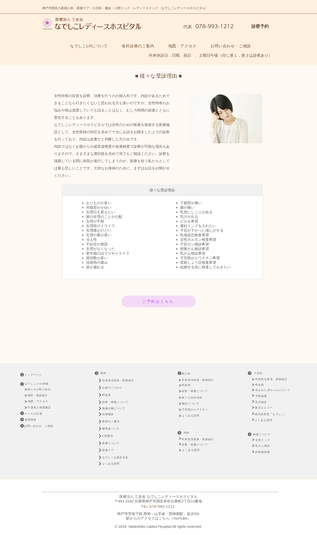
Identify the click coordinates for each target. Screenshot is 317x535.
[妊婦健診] (110, 414)
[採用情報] (31, 420)
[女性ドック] (269, 440)
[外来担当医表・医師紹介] (119, 380)
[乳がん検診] (263, 446)
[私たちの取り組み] (40, 389)
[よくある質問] (113, 464)
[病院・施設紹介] (38, 395)
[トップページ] (37, 375)
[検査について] (262, 434)
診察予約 (260, 26)
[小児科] (258, 373)
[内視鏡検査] (263, 452)
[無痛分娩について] (118, 408)
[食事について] (113, 443)
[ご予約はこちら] (158, 301)
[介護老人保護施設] (40, 407)
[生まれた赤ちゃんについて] (274, 390)
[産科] (104, 373)
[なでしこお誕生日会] (118, 457)
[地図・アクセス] (38, 401)
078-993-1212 (214, 26)
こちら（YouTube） (175, 518)
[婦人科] (190, 373)
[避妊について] (192, 404)
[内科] (187, 433)
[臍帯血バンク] (113, 429)
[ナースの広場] (34, 414)
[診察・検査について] (118, 402)
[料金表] (108, 395)
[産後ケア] (110, 450)
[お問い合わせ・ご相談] (39, 426)
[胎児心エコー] (265, 408)
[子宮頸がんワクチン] (195, 410)
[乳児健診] (262, 402)
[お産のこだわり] (119, 387)
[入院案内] (109, 436)
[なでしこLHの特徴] (40, 384)
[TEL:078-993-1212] (158, 506)
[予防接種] (262, 396)
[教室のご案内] (113, 421)
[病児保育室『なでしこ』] (272, 414)
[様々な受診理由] (194, 397)
